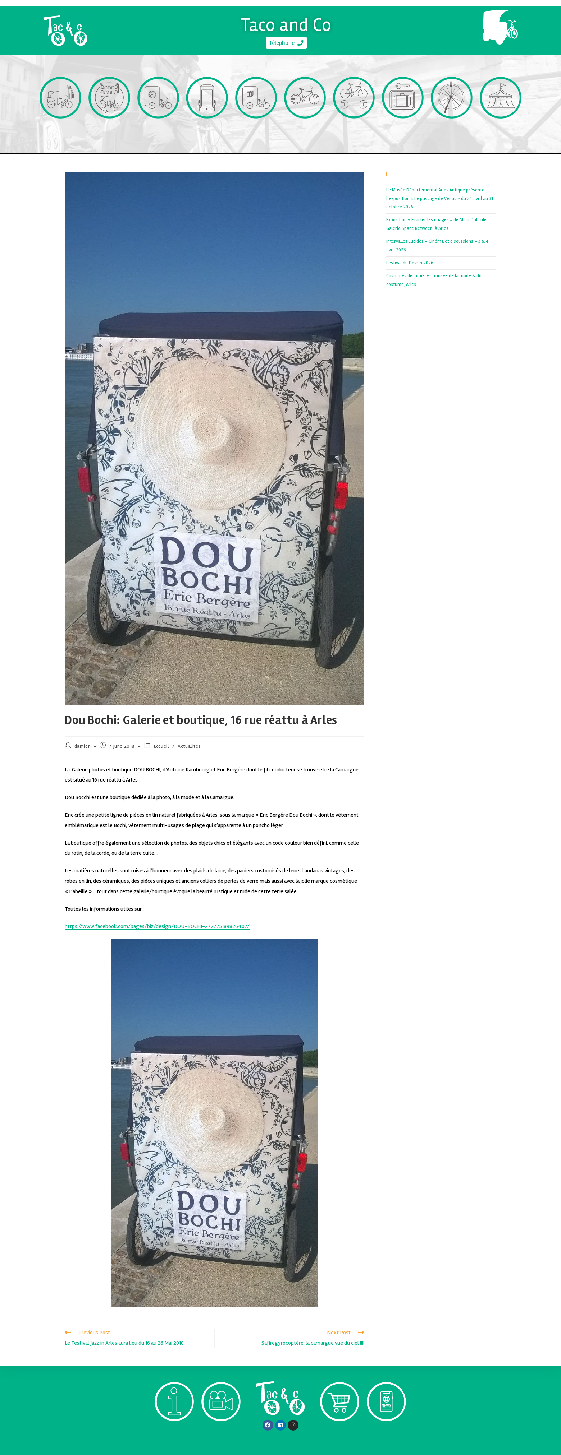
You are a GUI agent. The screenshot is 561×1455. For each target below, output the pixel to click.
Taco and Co (286, 22)
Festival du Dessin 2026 (409, 263)
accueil (161, 746)
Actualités (189, 746)
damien (82, 746)
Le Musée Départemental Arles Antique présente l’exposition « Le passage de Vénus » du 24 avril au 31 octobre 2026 (439, 198)
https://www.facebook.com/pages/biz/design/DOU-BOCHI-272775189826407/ (157, 926)
